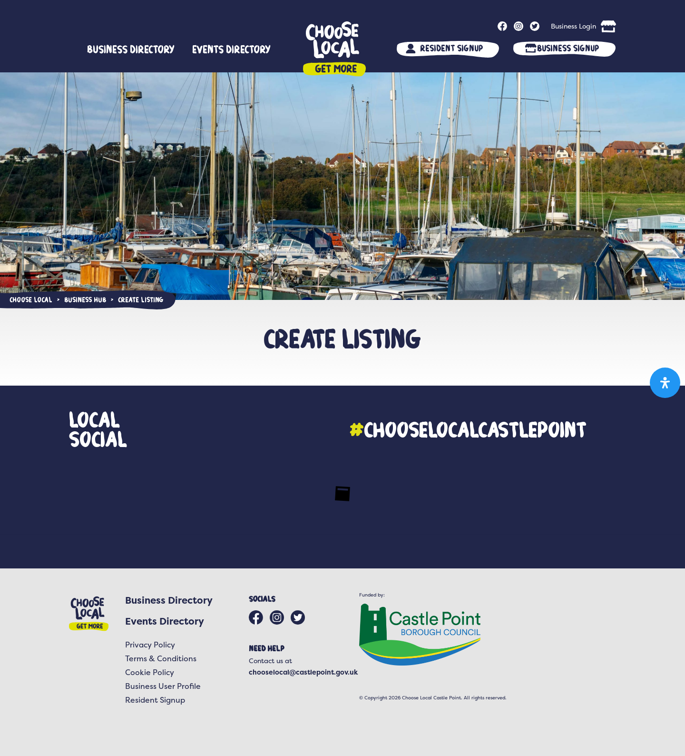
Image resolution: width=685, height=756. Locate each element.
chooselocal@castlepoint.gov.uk (303, 671)
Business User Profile (163, 686)
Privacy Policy (150, 644)
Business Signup (568, 47)
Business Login (573, 25)
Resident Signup (451, 47)
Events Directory (231, 49)
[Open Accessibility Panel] (665, 383)
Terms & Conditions (160, 658)
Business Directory (131, 49)
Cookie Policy (149, 672)
